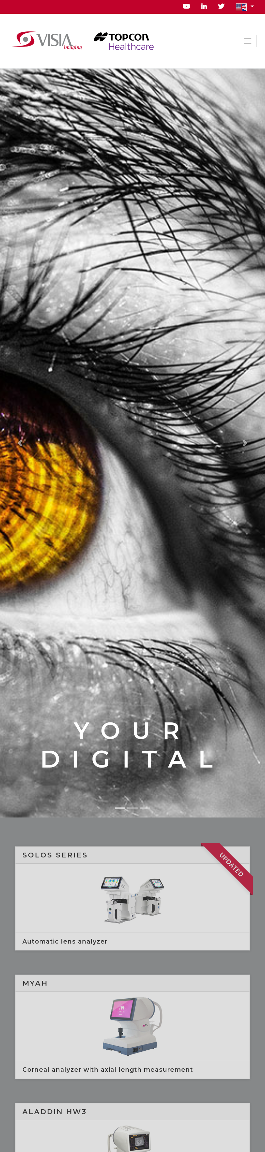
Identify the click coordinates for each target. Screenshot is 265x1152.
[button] (245, 7)
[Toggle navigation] (248, 41)
